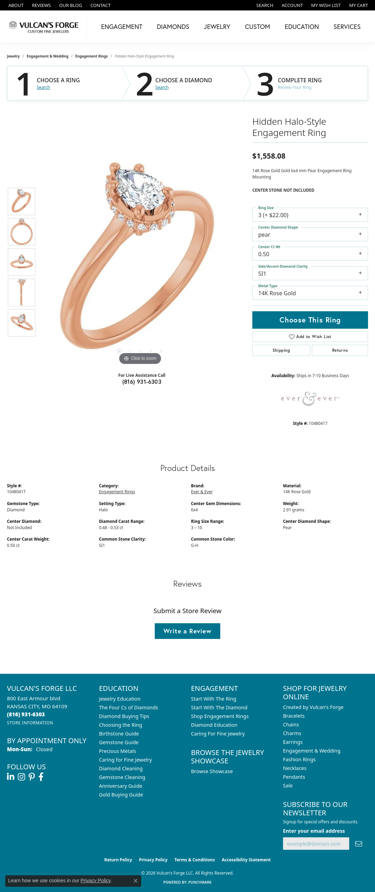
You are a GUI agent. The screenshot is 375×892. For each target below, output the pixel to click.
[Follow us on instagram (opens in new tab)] (21, 777)
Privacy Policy (153, 860)
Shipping (281, 350)
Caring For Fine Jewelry (218, 733)
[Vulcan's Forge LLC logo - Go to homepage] (45, 27)
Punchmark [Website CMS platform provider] (200, 882)
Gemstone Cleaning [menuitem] (122, 777)
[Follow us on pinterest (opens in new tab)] (32, 777)
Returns (340, 350)
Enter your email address (314, 831)
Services (347, 26)
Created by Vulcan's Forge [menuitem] (313, 707)
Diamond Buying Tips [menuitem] (124, 716)
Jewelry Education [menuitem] (119, 698)
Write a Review (187, 631)
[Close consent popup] (135, 881)
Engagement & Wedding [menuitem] (311, 750)
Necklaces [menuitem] (294, 768)
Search (43, 87)
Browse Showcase (212, 771)
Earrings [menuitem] (293, 742)
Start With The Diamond (219, 707)
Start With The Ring (213, 698)
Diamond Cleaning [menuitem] (121, 768)
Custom (257, 26)
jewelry (13, 56)
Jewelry (217, 26)
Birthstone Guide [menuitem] (119, 733)
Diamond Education (214, 725)
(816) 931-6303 (142, 381)
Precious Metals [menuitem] (117, 751)
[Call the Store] (26, 714)
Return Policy (118, 860)
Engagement (121, 26)
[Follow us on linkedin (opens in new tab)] (10, 777)
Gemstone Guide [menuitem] (119, 742)
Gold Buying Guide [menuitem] (121, 794)
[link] (15, 5)
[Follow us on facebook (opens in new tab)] (41, 777)
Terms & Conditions (195, 860)
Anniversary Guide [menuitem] (120, 786)
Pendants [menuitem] (294, 776)
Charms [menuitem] (292, 733)
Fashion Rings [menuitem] (299, 759)
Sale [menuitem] (288, 785)
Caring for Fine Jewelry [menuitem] (125, 759)
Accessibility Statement (246, 860)
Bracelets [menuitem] (294, 715)
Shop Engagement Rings (220, 716)
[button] (264, 5)
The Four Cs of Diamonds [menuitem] (128, 707)
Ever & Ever (202, 491)
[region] (140, 262)
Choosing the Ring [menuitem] (120, 725)
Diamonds (173, 26)
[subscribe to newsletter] (358, 843)
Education (302, 26)
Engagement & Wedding (48, 56)
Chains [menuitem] (291, 724)
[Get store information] (30, 723)
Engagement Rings (91, 56)
